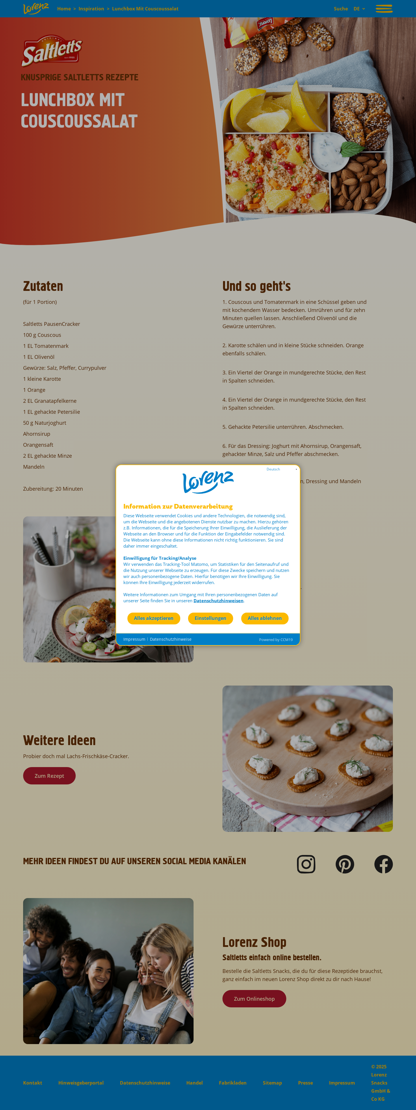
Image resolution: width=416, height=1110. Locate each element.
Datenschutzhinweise (171, 639)
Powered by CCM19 (276, 639)
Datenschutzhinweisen (219, 600)
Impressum (134, 639)
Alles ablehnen (265, 618)
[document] (208, 557)
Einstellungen (210, 618)
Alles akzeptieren (154, 618)
